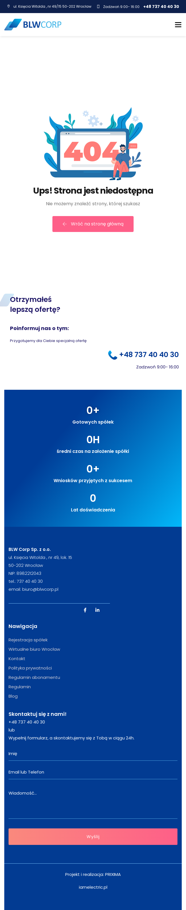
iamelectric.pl (93, 887)
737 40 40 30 (30, 581)
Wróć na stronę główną (93, 224)
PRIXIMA (113, 874)
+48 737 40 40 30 (161, 6)
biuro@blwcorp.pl (40, 589)
